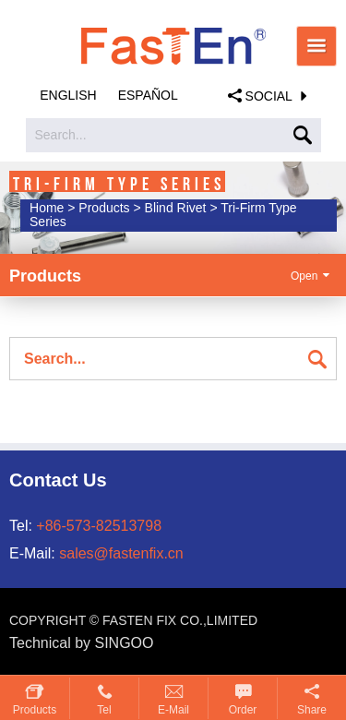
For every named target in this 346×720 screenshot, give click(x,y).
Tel (104, 709)
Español (148, 95)
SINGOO (124, 643)
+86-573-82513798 (98, 526)
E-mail (173, 709)
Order (243, 709)
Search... (61, 134)
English (68, 95)
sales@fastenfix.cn (121, 553)
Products (34, 709)
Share (312, 709)
